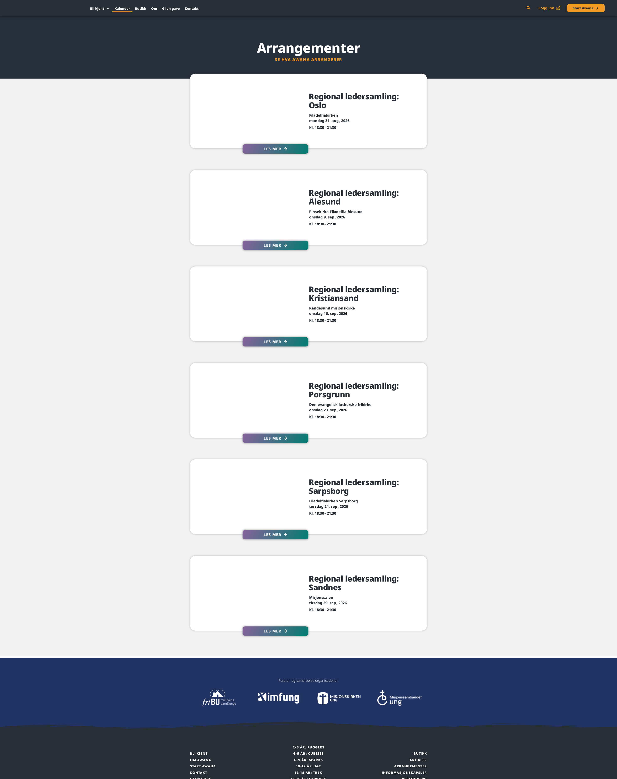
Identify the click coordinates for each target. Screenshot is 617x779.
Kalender (122, 8)
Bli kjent (100, 8)
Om (154, 8)
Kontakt (192, 8)
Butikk (140, 8)
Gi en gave (171, 8)
